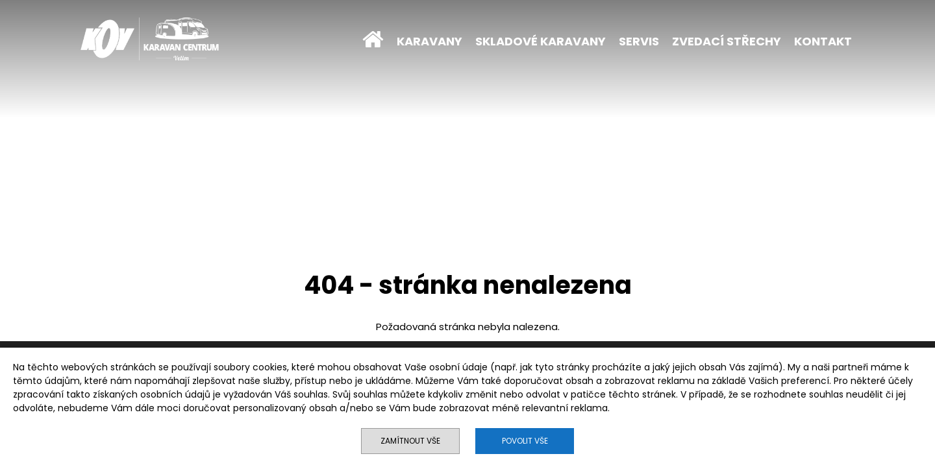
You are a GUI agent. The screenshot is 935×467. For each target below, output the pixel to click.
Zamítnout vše (410, 440)
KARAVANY (429, 41)
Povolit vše (525, 440)
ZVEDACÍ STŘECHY (726, 41)
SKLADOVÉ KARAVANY (540, 41)
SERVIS (639, 41)
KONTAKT (823, 41)
